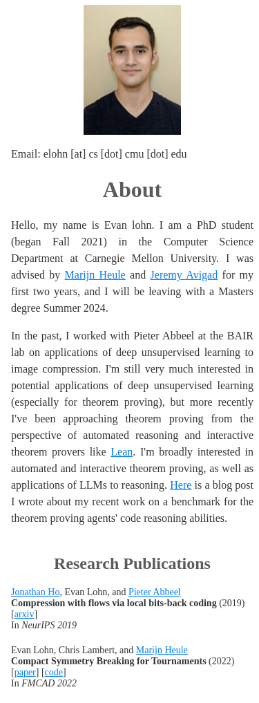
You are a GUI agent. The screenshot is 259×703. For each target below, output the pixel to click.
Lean (122, 452)
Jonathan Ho (35, 592)
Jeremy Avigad (184, 275)
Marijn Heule (95, 275)
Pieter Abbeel (154, 592)
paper (25, 672)
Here (180, 485)
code (54, 672)
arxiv (25, 614)
